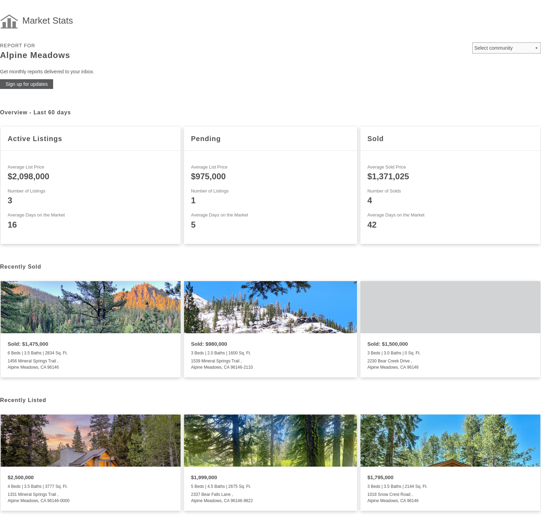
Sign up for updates (27, 84)
